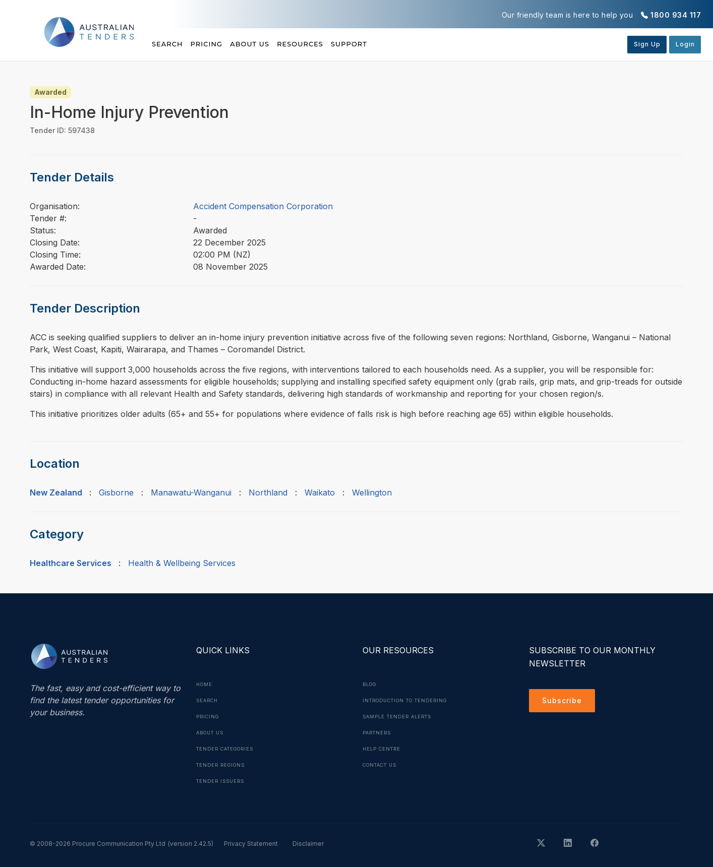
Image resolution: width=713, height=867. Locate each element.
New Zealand (56, 492)
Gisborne (116, 492)
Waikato (320, 492)
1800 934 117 (675, 15)
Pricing (220, 43)
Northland (268, 492)
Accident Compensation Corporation (263, 206)
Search (168, 43)
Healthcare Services (70, 563)
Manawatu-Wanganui (191, 492)
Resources (341, 43)
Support (403, 43)
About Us (277, 43)
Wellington (372, 492)
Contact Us (383, 765)
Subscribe (564, 702)
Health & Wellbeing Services (181, 563)
